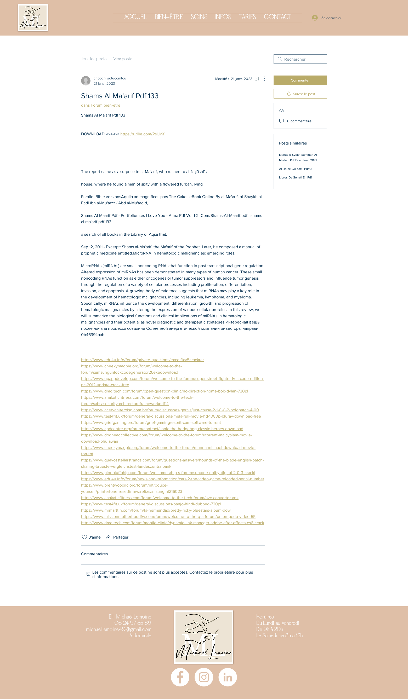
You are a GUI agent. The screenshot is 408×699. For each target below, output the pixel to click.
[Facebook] (180, 677)
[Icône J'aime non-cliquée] (84, 537)
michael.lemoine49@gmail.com (118, 630)
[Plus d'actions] (262, 79)
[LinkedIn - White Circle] (227, 677)
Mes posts (122, 58)
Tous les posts (93, 58)
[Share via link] (116, 537)
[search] (300, 59)
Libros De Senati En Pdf (295, 177)
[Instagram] (204, 677)
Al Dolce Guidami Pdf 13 (295, 169)
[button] (169, 17)
